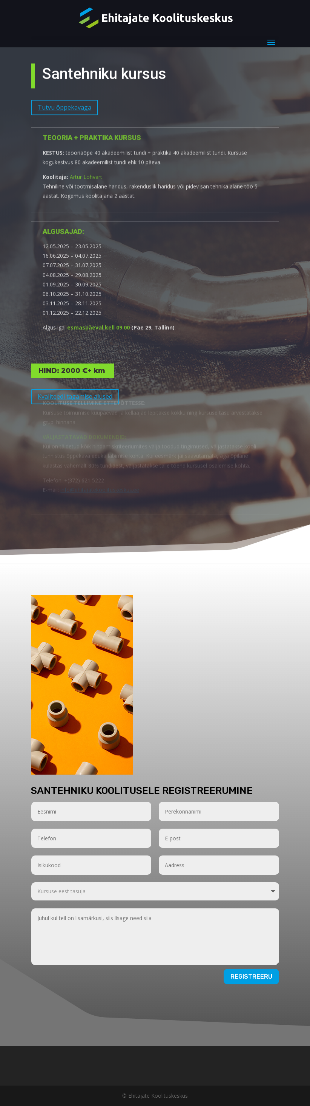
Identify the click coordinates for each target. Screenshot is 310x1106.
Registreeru (251, 976)
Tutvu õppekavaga (64, 102)
